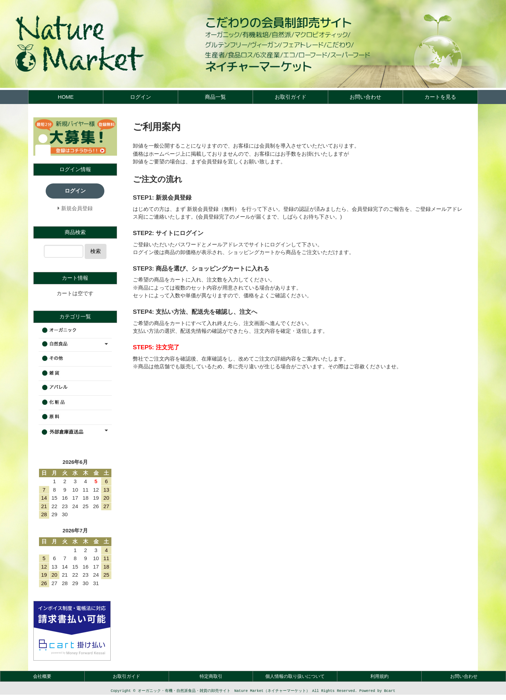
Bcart (389, 691)
